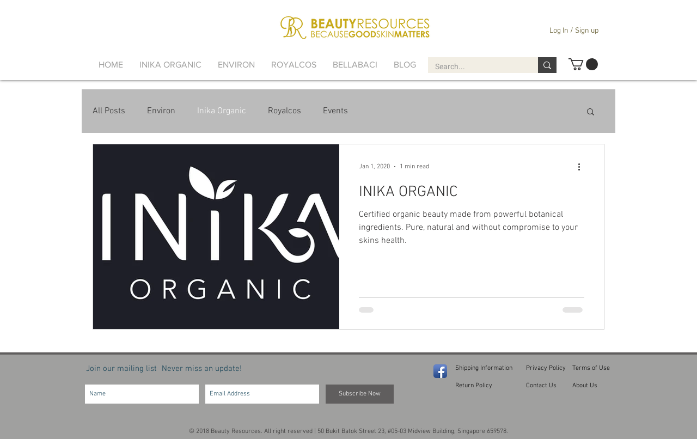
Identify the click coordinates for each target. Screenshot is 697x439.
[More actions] (582, 166)
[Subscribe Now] (360, 394)
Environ (161, 111)
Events (335, 111)
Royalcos (284, 111)
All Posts (109, 111)
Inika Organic (221, 111)
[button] (583, 64)
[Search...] (475, 67)
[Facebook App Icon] (440, 371)
